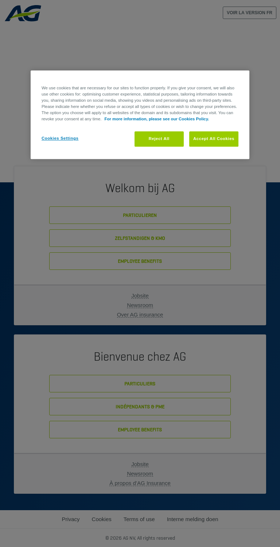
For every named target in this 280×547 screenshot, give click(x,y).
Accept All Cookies (213, 139)
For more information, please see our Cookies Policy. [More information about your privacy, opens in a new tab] (157, 119)
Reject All (159, 139)
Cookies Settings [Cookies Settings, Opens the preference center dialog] (60, 138)
